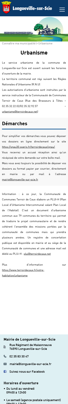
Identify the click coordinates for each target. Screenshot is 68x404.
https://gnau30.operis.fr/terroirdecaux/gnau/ (28, 146)
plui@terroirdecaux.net (37, 253)
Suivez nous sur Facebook (27, 371)
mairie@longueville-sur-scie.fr (20, 179)
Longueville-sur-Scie (32, 8)
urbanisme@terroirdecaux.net (19, 111)
